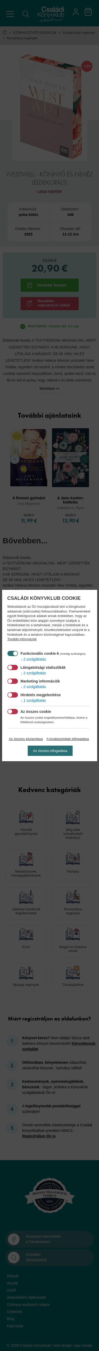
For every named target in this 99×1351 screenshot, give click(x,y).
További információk (22, 639)
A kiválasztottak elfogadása (67, 739)
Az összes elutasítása (26, 739)
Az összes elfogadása (50, 751)
